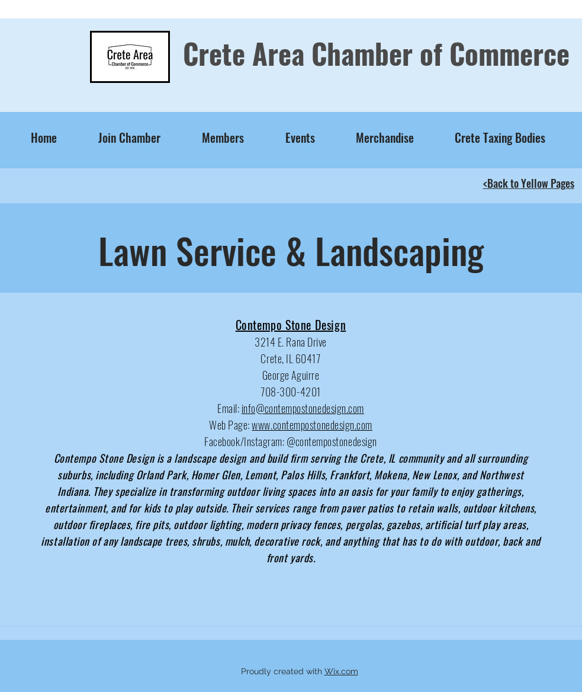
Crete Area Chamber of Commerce (376, 53)
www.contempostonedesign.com (312, 424)
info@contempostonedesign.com (303, 408)
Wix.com (341, 671)
